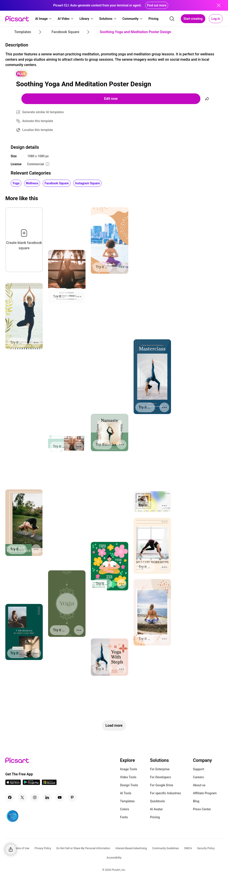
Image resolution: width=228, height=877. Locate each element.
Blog (196, 801)
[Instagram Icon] (34, 797)
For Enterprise (160, 769)
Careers (198, 777)
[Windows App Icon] (49, 784)
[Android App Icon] (31, 784)
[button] (44, 18)
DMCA (188, 848)
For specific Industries (165, 793)
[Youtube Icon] (59, 797)
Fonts (124, 817)
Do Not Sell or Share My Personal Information (83, 848)
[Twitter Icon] (22, 797)
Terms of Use (21, 848)
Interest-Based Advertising (131, 848)
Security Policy (206, 848)
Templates (127, 801)
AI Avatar (156, 809)
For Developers (160, 777)
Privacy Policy (43, 848)
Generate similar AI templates (43, 112)
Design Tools (129, 785)
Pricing (155, 817)
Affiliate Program (205, 793)
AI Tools (125, 793)
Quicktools (157, 801)
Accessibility (113, 857)
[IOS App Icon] (13, 784)
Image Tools (128, 769)
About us (199, 785)
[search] (172, 18)
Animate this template (37, 121)
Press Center (202, 809)
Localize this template (37, 130)
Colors (124, 809)
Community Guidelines (165, 848)
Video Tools (128, 777)
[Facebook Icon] (9, 797)
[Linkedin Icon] (47, 797)
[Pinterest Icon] (72, 797)
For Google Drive (161, 785)
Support (198, 769)
